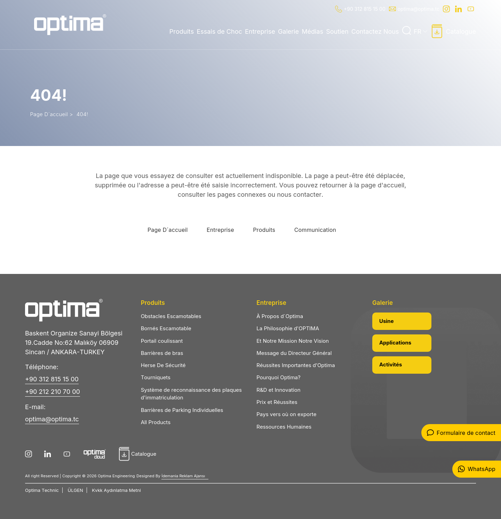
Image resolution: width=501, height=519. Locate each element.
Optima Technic (42, 490)
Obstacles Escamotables (171, 316)
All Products (156, 422)
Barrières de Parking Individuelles (182, 410)
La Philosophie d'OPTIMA (287, 328)
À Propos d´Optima (279, 316)
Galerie (288, 31)
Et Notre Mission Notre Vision (292, 341)
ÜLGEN (75, 490)
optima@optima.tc (414, 9)
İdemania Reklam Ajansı (183, 475)
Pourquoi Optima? (278, 377)
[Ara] (406, 31)
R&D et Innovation (278, 390)
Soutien (337, 31)
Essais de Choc (219, 31)
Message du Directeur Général (294, 353)
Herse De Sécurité (163, 365)
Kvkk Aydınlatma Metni (116, 490)
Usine (386, 321)
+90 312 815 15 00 (360, 9)
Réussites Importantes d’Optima (295, 365)
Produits (181, 31)
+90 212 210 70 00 (52, 391)
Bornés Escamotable (166, 328)
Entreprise (260, 31)
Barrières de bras (162, 353)
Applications (395, 342)
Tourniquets (155, 377)
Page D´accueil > (51, 114)
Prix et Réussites (276, 402)
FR (420, 31)
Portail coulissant (162, 341)
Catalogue (454, 31)
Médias (312, 31)
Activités (390, 364)
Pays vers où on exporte (286, 414)
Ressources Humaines (283, 426)
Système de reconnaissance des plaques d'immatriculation (191, 394)
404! (82, 114)
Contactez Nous (375, 31)
